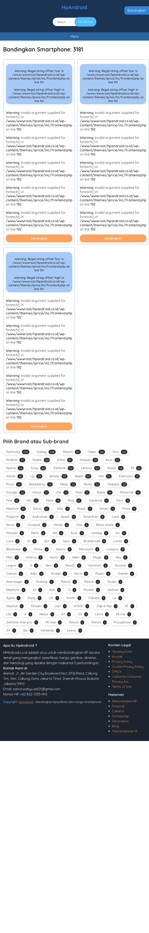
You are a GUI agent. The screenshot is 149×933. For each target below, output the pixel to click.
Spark (68, 517)
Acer (77, 533)
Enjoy (34, 598)
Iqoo (69, 541)
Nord (81, 574)
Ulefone (115, 590)
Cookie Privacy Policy (127, 667)
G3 (83, 614)
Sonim (73, 598)
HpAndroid (74, 7)
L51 (54, 598)
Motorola (130, 492)
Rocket (92, 590)
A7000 (81, 606)
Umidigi (99, 533)
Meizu (68, 484)
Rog (74, 500)
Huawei (89, 460)
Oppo (96, 452)
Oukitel (126, 574)
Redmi (41, 460)
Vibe (63, 509)
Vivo (119, 452)
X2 (37, 590)
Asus (112, 460)
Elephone (15, 590)
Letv (61, 606)
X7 (66, 614)
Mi (136, 468)
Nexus (47, 614)
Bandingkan (137, 10)
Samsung (17, 452)
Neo (52, 565)
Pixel (83, 492)
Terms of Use (122, 687)
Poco (14, 484)
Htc (33, 500)
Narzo (41, 509)
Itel (58, 533)
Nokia (116, 468)
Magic (100, 557)
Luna (13, 541)
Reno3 (76, 622)
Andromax (43, 517)
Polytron (15, 517)
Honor (41, 492)
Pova (129, 509)
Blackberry (41, 484)
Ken (55, 590)
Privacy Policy (122, 662)
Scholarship (120, 716)
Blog (115, 726)
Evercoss (129, 476)
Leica (102, 614)
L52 (11, 614)
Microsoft (89, 549)
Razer (102, 574)
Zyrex (13, 598)
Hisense (15, 606)
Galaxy (46, 452)
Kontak (117, 657)
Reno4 (92, 582)
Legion (14, 565)
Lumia (120, 541)
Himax (61, 525)
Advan (14, 476)
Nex (122, 557)
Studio (114, 582)
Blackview (16, 549)
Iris (121, 533)
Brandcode (95, 541)
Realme (15, 460)
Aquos (64, 549)
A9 (11, 630)
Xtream (39, 606)
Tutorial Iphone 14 (124, 731)
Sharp (84, 509)
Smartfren (94, 517)
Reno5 (73, 565)
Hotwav (15, 533)
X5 (129, 606)
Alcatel (59, 574)
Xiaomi (72, 452)
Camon (14, 574)
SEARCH (85, 22)
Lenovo (90, 468)
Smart (107, 509)
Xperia (15, 468)
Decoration (120, 721)
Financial (118, 706)
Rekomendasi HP (124, 701)
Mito (12, 557)
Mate (53, 500)
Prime (41, 549)
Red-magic (17, 582)
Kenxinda (50, 630)
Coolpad (37, 525)
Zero (123, 500)
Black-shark (108, 525)
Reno (38, 533)
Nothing (45, 582)
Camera (118, 711)
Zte (62, 492)
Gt (32, 541)
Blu (28, 630)
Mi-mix (123, 614)
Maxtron (16, 509)
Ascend (123, 565)
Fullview (97, 598)
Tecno (91, 484)
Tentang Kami (122, 652)
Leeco (74, 630)
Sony (38, 468)
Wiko (79, 557)
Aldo (37, 574)
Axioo (57, 557)
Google (15, 492)
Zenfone (63, 468)
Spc (50, 541)
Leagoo (116, 549)
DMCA (116, 672)
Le (117, 598)
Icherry (34, 557)
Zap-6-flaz (107, 606)
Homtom (98, 565)
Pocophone (125, 622)
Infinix (65, 460)
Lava (118, 517)
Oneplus (117, 484)
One (82, 525)
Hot (105, 476)
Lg (36, 476)
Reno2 (69, 582)
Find (12, 500)
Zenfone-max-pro (22, 622)
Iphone (59, 476)
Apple (83, 476)
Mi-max (53, 622)
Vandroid (99, 500)
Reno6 (99, 622)
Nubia (105, 492)
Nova (13, 525)
